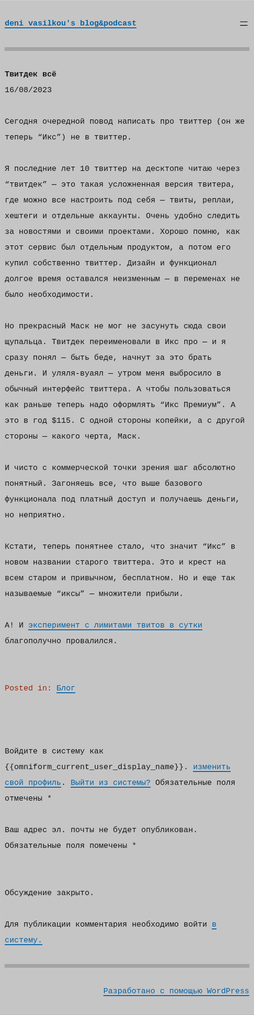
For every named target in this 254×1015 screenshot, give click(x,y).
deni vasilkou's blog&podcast (70, 23)
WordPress (228, 991)
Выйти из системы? (111, 782)
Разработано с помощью (155, 991)
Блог (65, 688)
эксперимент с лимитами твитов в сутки (115, 625)
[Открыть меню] (243, 23)
